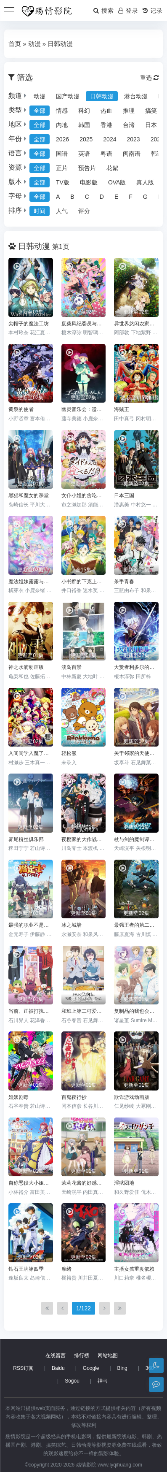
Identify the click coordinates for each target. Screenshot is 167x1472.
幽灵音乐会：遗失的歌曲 (83, 409)
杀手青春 (124, 581)
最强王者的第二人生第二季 (136, 925)
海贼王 (121, 409)
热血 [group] (106, 110)
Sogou (72, 1381)
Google (91, 1368)
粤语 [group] (106, 153)
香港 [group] (106, 125)
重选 (149, 77)
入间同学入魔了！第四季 (30, 753)
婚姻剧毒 (18, 1097)
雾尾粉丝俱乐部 (26, 839)
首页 (14, 43)
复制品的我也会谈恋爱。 (136, 1011)
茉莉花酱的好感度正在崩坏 (83, 1183)
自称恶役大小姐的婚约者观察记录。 (30, 1183)
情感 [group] (62, 110)
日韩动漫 (60, 43)
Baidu (58, 1368)
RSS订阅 (23, 1368)
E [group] (116, 196)
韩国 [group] (84, 125)
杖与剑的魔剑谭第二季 (136, 839)
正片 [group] (62, 168)
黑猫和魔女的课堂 (28, 495)
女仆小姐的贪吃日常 (83, 495)
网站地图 (108, 1355)
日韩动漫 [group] (102, 96)
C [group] (87, 196)
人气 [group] (62, 211)
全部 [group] (39, 110)
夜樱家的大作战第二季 (83, 839)
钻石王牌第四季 (26, 1269)
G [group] (145, 196)
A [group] (58, 196)
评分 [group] (84, 211)
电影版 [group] (89, 182)
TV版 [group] (62, 182)
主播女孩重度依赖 (134, 1269)
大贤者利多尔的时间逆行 (136, 667)
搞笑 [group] (151, 110)
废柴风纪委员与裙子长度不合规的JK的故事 (83, 324)
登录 (128, 10)
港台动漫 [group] (136, 96)
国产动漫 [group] (68, 96)
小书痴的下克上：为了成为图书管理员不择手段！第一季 (83, 581)
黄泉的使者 (21, 409)
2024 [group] (109, 139)
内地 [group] (62, 125)
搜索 (103, 10)
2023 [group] (133, 139)
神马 (103, 1381)
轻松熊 (69, 753)
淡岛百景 (71, 667)
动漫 (34, 43)
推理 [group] (129, 110)
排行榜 (81, 1355)
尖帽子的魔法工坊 (28, 324)
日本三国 (124, 495)
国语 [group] (62, 153)
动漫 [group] (39, 96)
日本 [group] (151, 125)
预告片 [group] (87, 168)
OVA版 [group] (117, 182)
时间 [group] (39, 211)
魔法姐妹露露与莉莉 (30, 581)
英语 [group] (84, 153)
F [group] (131, 196)
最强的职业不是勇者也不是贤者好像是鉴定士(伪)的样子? (30, 925)
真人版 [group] (145, 182)
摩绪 (66, 1269)
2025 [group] (86, 139)
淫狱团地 (124, 1183)
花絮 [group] (112, 168)
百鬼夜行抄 (74, 1097)
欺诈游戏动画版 (131, 1097)
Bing (122, 1368)
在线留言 (55, 1355)
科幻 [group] (84, 110)
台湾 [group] (129, 125)
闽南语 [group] (131, 153)
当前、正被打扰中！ (30, 1011)
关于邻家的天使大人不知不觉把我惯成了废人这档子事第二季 (136, 753)
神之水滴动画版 (26, 667)
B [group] (72, 196)
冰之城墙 (71, 925)
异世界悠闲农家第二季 (136, 324)
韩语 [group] (157, 153)
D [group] (102, 196)
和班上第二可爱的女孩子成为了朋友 (83, 1011)
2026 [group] (62, 139)
